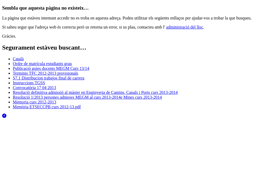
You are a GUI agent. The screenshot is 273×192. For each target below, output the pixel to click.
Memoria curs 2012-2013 (34, 102)
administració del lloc (184, 27)
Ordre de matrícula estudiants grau (42, 63)
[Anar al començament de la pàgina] (4, 116)
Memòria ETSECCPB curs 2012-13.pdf (47, 107)
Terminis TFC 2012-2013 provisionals (45, 73)
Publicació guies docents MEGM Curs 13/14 (51, 68)
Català (18, 59)
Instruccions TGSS (29, 83)
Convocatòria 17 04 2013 (34, 87)
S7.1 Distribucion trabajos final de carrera (48, 78)
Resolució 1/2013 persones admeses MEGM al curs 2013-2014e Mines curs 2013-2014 (87, 97)
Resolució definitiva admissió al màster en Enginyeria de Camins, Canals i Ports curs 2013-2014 (95, 92)
